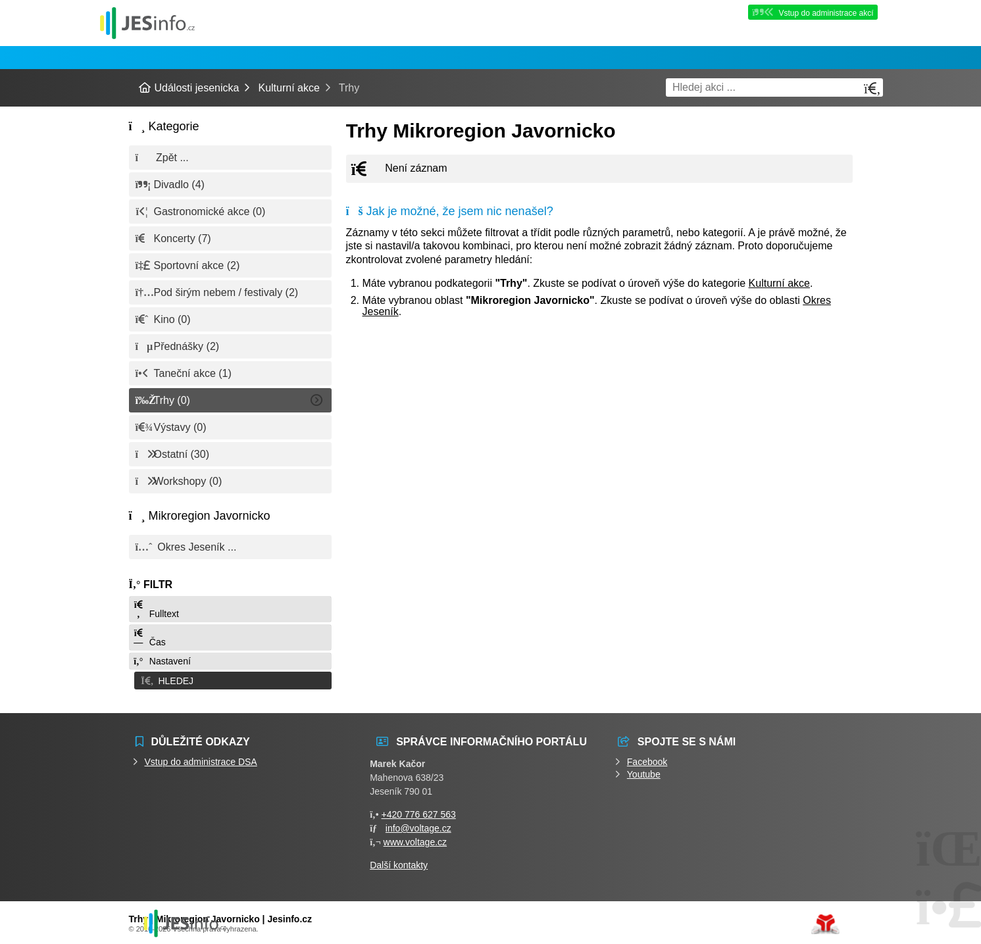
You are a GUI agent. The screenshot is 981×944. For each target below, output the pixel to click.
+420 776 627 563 (419, 812)
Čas (149, 637)
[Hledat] (872, 88)
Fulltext (156, 609)
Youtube (644, 772)
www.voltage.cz (415, 840)
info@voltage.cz (418, 826)
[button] (230, 679)
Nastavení (162, 661)
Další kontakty (399, 863)
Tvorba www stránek (825, 922)
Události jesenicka (147, 22)
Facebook (647, 760)
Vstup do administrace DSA (201, 760)
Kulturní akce (288, 87)
